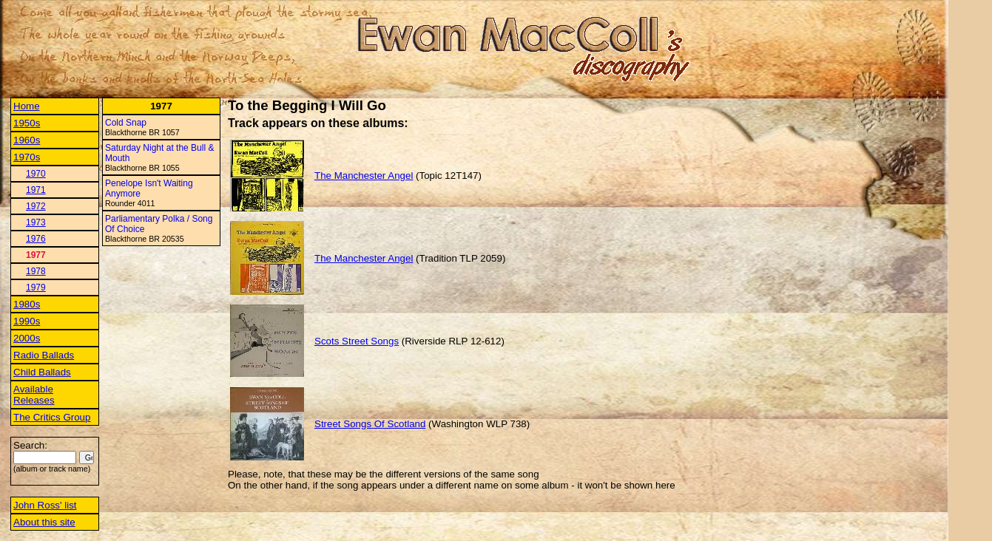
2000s (26, 338)
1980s (26, 304)
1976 (36, 239)
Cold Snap (125, 123)
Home (26, 106)
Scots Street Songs (356, 341)
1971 (36, 190)
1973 (36, 222)
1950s (26, 123)
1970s (26, 157)
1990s (26, 321)
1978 (36, 271)
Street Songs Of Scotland (369, 423)
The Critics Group (51, 417)
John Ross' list (45, 505)
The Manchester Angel (363, 175)
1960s (26, 140)
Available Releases (34, 395)
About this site (44, 522)
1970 (36, 174)
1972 (36, 206)
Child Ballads (42, 372)
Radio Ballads (43, 355)
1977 (36, 255)
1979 (36, 287)
